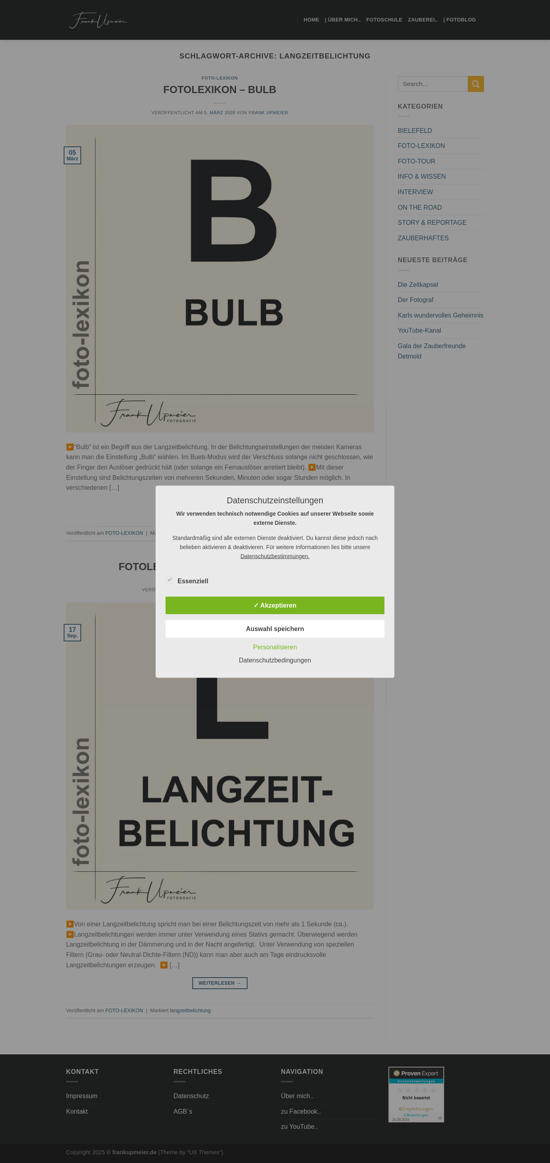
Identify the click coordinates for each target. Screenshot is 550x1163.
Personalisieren (275, 646)
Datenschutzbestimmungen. (275, 556)
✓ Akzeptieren (275, 605)
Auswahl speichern (275, 628)
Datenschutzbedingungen (275, 660)
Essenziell (187, 579)
